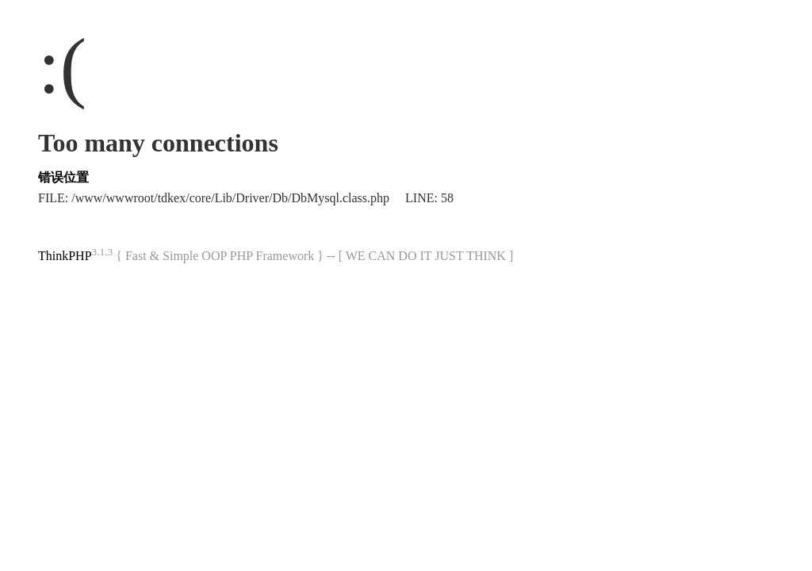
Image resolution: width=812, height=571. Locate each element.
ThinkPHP (65, 256)
